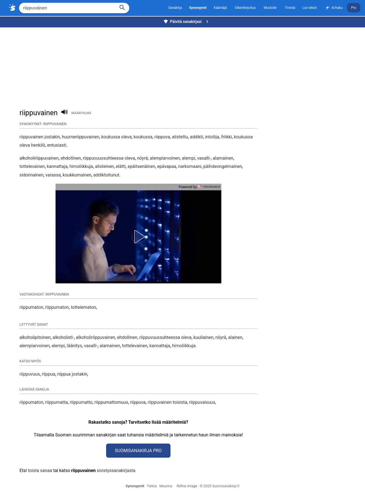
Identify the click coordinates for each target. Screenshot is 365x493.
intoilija (212, 136)
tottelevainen (32, 166)
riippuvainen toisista (167, 402)
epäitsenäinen (141, 166)
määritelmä (81, 113)
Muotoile (270, 8)
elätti (120, 166)
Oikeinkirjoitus (245, 8)
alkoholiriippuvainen (39, 158)
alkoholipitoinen (35, 337)
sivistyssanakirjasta (116, 470)
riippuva (162, 136)
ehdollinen (71, 158)
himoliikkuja (81, 166)
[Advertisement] (184, 65)
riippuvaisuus (202, 402)
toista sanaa (40, 470)
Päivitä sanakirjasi (186, 21)
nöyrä (142, 158)
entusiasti (56, 145)
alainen (235, 337)
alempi (188, 158)
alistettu (180, 136)
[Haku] (122, 7)
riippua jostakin (72, 374)
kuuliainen (203, 337)
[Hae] (66, 8)
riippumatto (81, 402)
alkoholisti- (63, 337)
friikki (226, 136)
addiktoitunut (106, 175)
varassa (53, 175)
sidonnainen (32, 175)
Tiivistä (290, 8)
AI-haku (333, 8)
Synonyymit (135, 486)
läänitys (74, 345)
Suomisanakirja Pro (138, 450)
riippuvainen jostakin (40, 136)
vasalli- (204, 158)
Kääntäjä (220, 8)
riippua (48, 374)
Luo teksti (309, 8)
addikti (196, 136)
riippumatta (56, 402)
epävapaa (166, 166)
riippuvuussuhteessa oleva (109, 158)
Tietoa (152, 486)
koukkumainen (77, 175)
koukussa (142, 136)
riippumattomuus (111, 402)
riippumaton (31, 307)
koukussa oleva (116, 136)
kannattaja (57, 166)
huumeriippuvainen (80, 136)
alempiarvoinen (165, 158)
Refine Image (187, 486)
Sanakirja (175, 8)
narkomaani (189, 166)
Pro (353, 8)
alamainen (223, 158)
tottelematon (83, 307)
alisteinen (104, 166)
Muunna (165, 486)
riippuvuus (30, 374)
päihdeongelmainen (222, 166)
